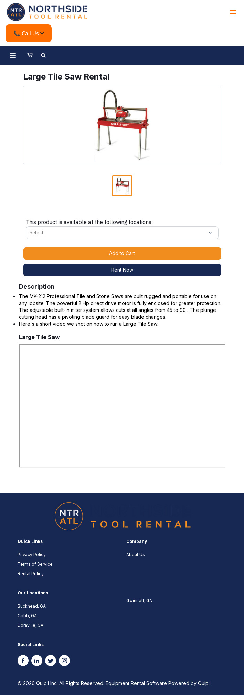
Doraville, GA (30, 625)
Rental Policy (31, 573)
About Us (135, 554)
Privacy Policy (32, 554)
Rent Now (122, 270)
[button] (233, 12)
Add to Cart (122, 253)
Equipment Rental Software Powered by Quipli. (159, 683)
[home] (47, 12)
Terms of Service (35, 564)
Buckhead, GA (32, 606)
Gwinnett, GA (139, 600)
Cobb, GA (27, 615)
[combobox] (30, 232)
